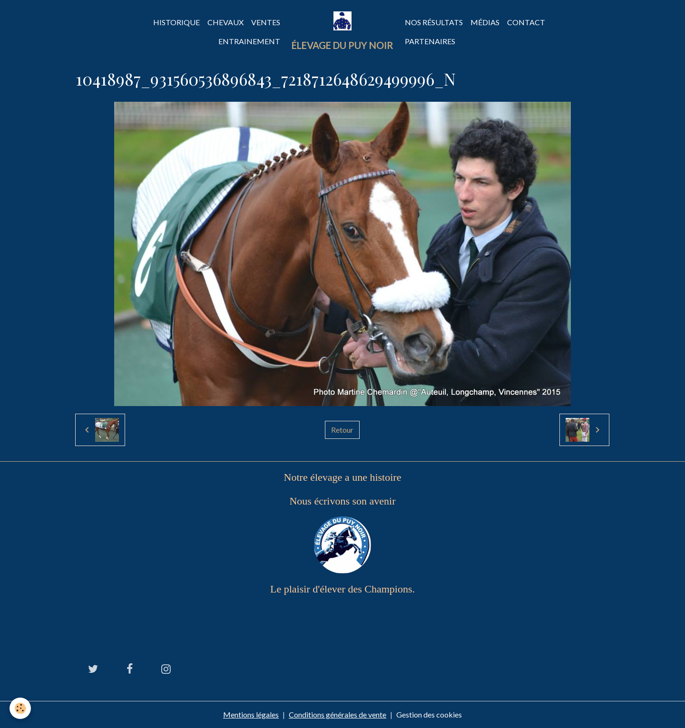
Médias (484, 22)
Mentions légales (251, 714)
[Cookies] (20, 708)
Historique (176, 22)
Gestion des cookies (429, 714)
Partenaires (430, 41)
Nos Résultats (434, 22)
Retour (342, 429)
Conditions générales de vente (337, 714)
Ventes (265, 22)
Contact (526, 22)
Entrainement (249, 41)
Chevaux (225, 22)
